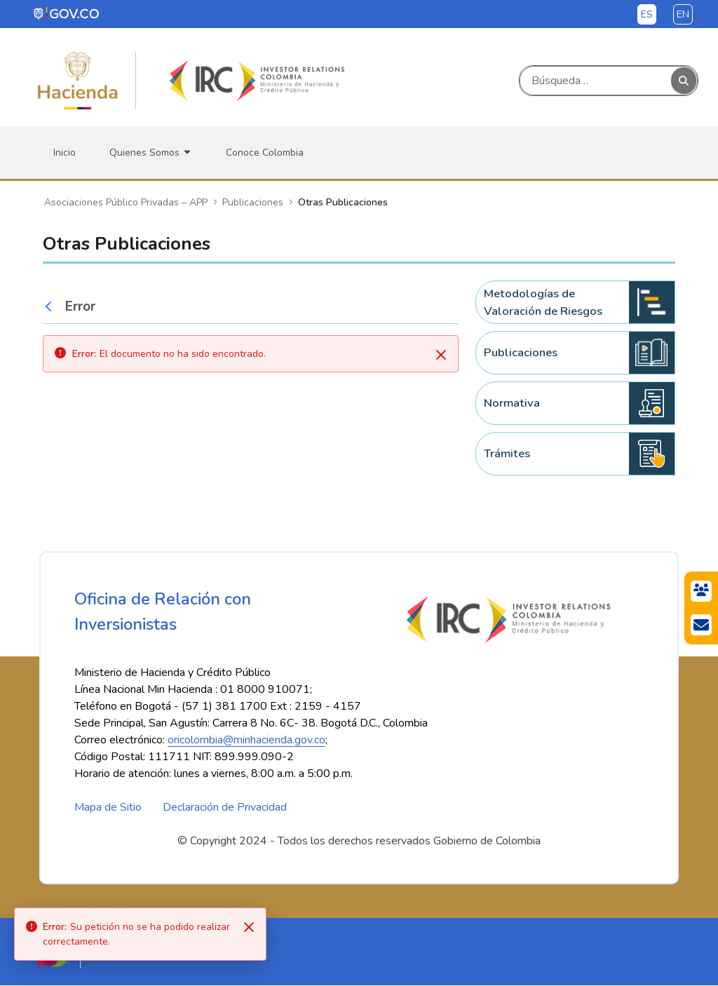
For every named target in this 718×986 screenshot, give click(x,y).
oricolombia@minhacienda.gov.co (246, 740)
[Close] (249, 927)
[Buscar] (595, 81)
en (683, 14)
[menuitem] (64, 152)
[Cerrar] (441, 355)
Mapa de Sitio (108, 808)
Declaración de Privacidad (225, 808)
